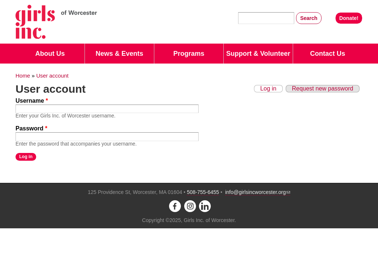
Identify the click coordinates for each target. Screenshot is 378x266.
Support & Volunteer (258, 53)
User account (52, 76)
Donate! (348, 18)
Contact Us (327, 53)
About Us (50, 53)
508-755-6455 (203, 192)
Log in (268, 88)
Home (23, 76)
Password (31, 128)
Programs (188, 53)
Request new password (322, 88)
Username (32, 101)
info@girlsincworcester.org (257, 192)
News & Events (119, 53)
